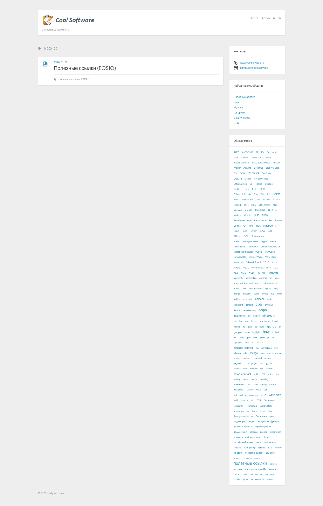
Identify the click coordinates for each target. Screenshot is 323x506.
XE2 (236, 273)
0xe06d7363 (247, 152)
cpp (259, 304)
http (235, 337)
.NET (236, 152)
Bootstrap (258, 168)
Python (278, 220)
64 (268, 152)
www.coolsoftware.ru (252, 62)
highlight (256, 332)
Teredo (272, 241)
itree (255, 337)
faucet (275, 321)
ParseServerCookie (243, 220)
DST (251, 184)
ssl (263, 374)
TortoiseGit (253, 247)
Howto (237, 102)
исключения (275, 432)
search (269, 368)
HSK (236, 123)
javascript (264, 337)
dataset (237, 310)
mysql (278, 353)
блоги (262, 411)
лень (270, 448)
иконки (263, 432)
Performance (260, 220)
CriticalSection (240, 184)
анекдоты (239, 411)
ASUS (268, 157)
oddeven (247, 358)
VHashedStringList (243, 252)
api (271, 278)
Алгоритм (239, 112)
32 (257, 152)
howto (268, 332)
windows (275, 395)
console (249, 305)
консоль (237, 448)
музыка (278, 448)
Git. (262, 194)
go (280, 327)
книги (258, 442)
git (255, 327)
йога (266, 437)
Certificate (266, 173)
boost (265, 293)
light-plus (238, 343)
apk (277, 278)
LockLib (237, 205)
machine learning (243, 347)
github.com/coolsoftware (254, 67)
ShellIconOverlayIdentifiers (246, 241)
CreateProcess (261, 179)
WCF (274, 262)
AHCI (274, 152)
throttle (254, 379)
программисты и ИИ (256, 469)
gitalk (262, 327)
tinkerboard (239, 384)
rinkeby (253, 368)
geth (250, 327)
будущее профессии (243, 416)
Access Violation (241, 163)
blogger (237, 294)
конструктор (250, 448)
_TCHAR (261, 273)
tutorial (272, 384)
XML (243, 272)
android (263, 278)
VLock (258, 252)
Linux (276, 199)
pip (247, 363)
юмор (270, 479)
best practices (255, 288)
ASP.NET (245, 157)
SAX (262, 230)
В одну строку (242, 117)
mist (276, 348)
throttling (264, 379)
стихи (244, 474)
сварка (272, 469)
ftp (244, 327)
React (236, 231)
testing (237, 379)
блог (254, 411)
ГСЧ (259, 400)
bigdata (267, 288)
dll (249, 315)
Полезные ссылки (244, 97)
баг (247, 411)
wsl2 (236, 400)
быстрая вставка (265, 416)
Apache (247, 168)
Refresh (253, 231)
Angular (237, 168)
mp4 (262, 353)
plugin (254, 363)
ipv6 (248, 337)
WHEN (237, 268)
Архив (266, 18)
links (247, 343)
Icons (236, 199)
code (269, 299)
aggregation (251, 278)
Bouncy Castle (272, 168)
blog (276, 288)
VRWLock (269, 252)
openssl (258, 358)
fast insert (265, 321)
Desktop (237, 189)
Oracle (247, 215)
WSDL (246, 268)
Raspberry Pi (271, 225)
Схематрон (239, 406)
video (258, 390)
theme (245, 379)
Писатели (268, 400)
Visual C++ (239, 262)
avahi (236, 288)
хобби (237, 479)
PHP (256, 215)
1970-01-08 (60, 62)
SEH (270, 231)
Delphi (259, 184)
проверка (238, 469)
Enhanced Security (242, 194)
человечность (257, 479)
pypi (261, 363)
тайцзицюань (256, 474)
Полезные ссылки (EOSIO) (85, 68)
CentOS (253, 173)
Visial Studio (271, 257)
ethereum (268, 315)
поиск (257, 458)
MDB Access (264, 205)
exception (238, 321)
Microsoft (238, 210)
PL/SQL (265, 215)
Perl (271, 220)
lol (253, 342)
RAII (251, 226)
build (279, 293)
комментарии (270, 442)
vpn (265, 390)
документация (240, 432)
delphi (262, 310)
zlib (252, 400)
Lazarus (267, 200)
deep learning (249, 310)
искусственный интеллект (247, 437)
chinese (260, 298)
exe (246, 321)
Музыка (238, 107)
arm (236, 283)
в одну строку (240, 421)
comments (238, 305)
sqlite (256, 374)
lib (273, 337)
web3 (263, 395)
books (256, 294)
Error (256, 194)
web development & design (246, 395)
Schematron (257, 236)
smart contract (242, 374)
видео (252, 421)
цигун (245, 479)
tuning (263, 384)
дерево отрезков (263, 427)
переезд (248, 458)
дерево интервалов (243, 427)
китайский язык (243, 442)
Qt (244, 225)
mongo (254, 353)
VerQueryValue (255, 257)
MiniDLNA (260, 210)
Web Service (257, 268)
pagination (238, 363)
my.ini (270, 353)
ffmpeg (237, 327)
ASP (236, 157)
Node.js (237, 215)
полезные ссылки (69, 79)
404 (262, 152)
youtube (244, 400)
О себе (254, 18)
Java (258, 200)
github (271, 326)
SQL (246, 236)
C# (235, 173)
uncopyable (239, 390)
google (238, 332)
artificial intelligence (250, 283)
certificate (248, 299)
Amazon (277, 163)
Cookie (248, 179)
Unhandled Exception (270, 247)
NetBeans (272, 210)
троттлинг (269, 474)
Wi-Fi (268, 268)
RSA (258, 226)
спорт (236, 474)
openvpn (268, 358)
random (237, 369)
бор (270, 411)
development (239, 316)
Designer (269, 184)
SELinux (237, 236)
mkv (245, 353)
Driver (246, 189)
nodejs (237, 358)
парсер (237, 458)
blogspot (247, 294)
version (250, 390)
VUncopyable (240, 257)
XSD (251, 272)
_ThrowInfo (273, 273)
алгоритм (266, 405)
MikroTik (248, 210)
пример (273, 464)
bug (272, 293)
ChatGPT (238, 179)
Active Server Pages (261, 163)
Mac (275, 205)
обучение (270, 453)
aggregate (238, 278)
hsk (277, 332)
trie (255, 384)
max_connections (264, 348)
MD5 (253, 205)
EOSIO (85, 79)
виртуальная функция (268, 421)
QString (237, 226)
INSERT (277, 194)
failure (254, 321)
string (270, 374)
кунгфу (261, 448)
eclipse (256, 316)
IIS (268, 194)
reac (245, 369)
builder (237, 299)
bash (244, 288)
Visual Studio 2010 (257, 262)
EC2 (254, 189)
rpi (261, 368)
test (277, 374)
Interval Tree (247, 200)
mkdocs (237, 353)
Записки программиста (55, 29)
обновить (238, 453)
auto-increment (270, 283)
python (269, 363)
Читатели (252, 406)
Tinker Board (239, 247)
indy (242, 337)
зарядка (253, 432)
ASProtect (257, 157)
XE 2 (275, 267)
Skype (264, 241)
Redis (244, 231)
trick (250, 384)
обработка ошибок (254, 453)
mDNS (260, 343)
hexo (247, 332)
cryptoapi (269, 305)
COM (242, 173)
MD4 (246, 205)
